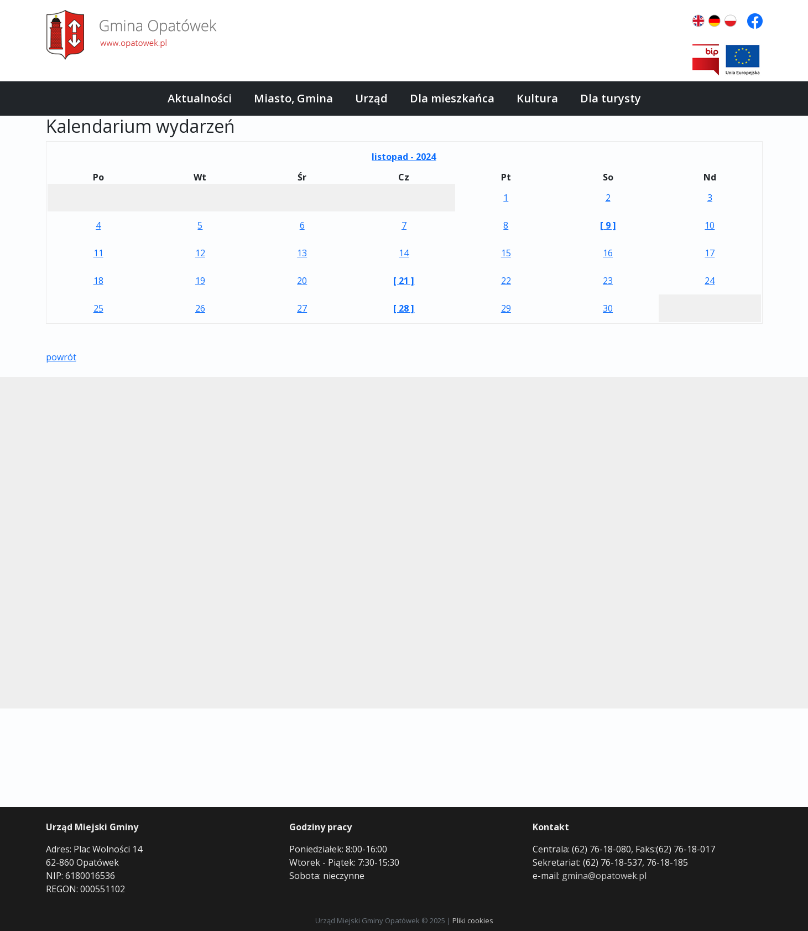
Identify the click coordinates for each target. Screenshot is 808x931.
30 (608, 308)
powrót (61, 357)
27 (302, 308)
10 (710, 225)
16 (608, 253)
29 (506, 308)
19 (200, 281)
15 (506, 253)
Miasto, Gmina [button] (293, 98)
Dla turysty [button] (610, 98)
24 (710, 281)
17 (710, 253)
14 (404, 253)
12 (200, 253)
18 (98, 281)
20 (302, 281)
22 (506, 281)
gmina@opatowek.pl (604, 876)
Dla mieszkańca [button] (452, 98)
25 (98, 308)
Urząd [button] (371, 98)
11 (98, 253)
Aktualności (200, 98)
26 (200, 308)
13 (302, 253)
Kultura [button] (537, 98)
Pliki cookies (472, 920)
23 (608, 281)
